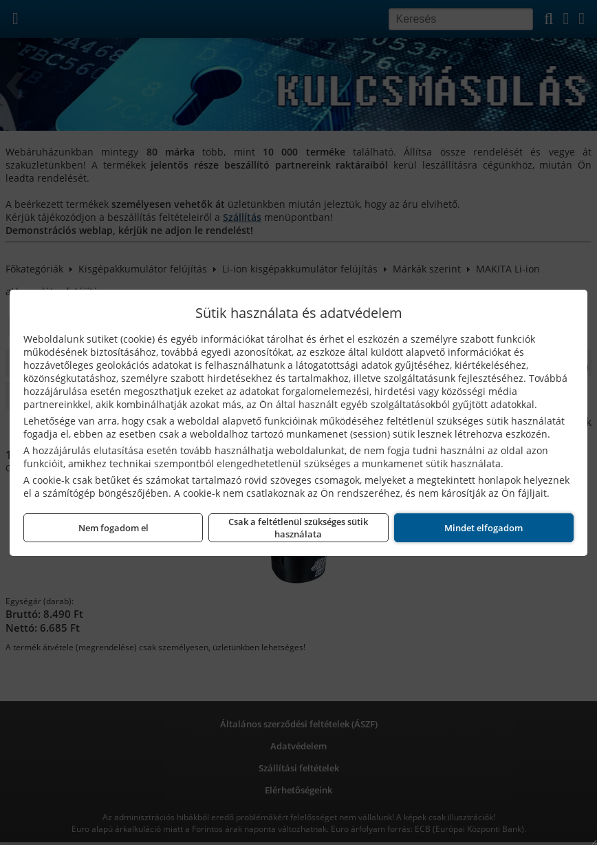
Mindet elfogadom (483, 528)
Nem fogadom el (113, 528)
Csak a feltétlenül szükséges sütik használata (298, 527)
